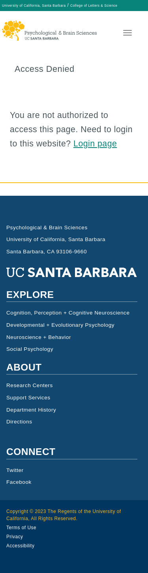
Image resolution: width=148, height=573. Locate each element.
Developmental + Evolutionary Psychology (60, 325)
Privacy (14, 536)
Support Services (28, 398)
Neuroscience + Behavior (38, 337)
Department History (31, 410)
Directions (19, 422)
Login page (95, 143)
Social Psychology (29, 349)
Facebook (19, 482)
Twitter (15, 470)
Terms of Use (21, 527)
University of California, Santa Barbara (34, 5)
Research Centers (29, 385)
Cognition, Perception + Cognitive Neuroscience (68, 313)
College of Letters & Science (93, 5)
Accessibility (20, 546)
